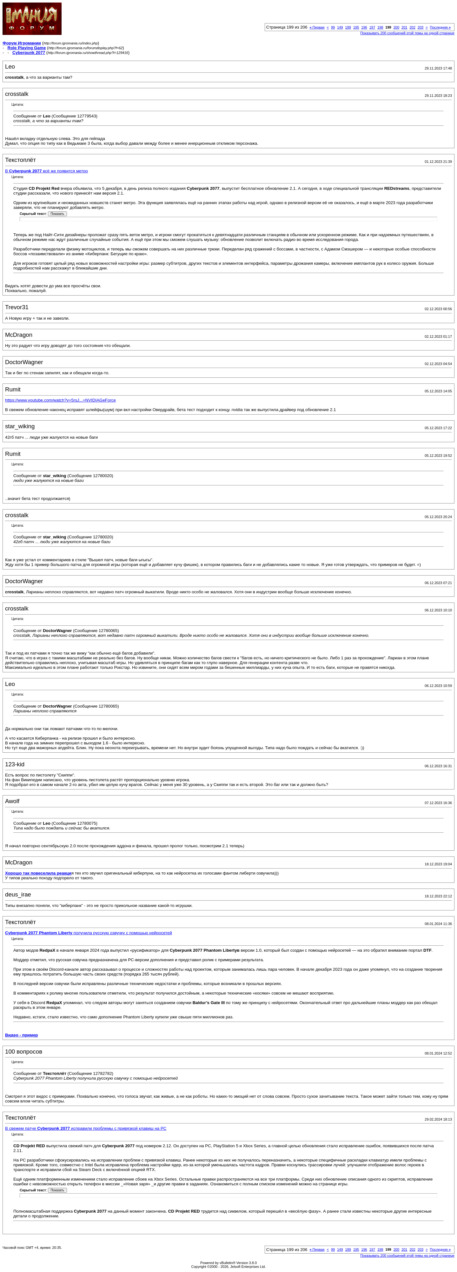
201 (404, 27)
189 (348, 27)
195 (356, 27)
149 (340, 27)
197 (372, 27)
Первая (316, 27)
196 (364, 27)
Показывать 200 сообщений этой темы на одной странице (407, 33)
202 (412, 27)
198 (380, 27)
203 (420, 27)
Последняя (440, 27)
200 (396, 27)
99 (333, 27)
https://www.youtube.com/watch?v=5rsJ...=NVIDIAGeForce (60, 400)
